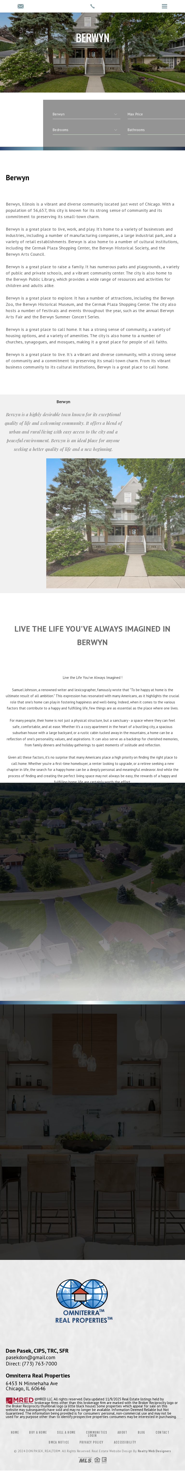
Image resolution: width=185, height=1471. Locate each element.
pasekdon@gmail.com (30, 1357)
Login (92, 1436)
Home (15, 1432)
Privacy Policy (91, 1442)
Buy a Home (38, 1432)
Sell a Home (66, 1432)
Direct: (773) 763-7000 (31, 1363)
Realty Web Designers (154, 1451)
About (122, 1432)
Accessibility (125, 1442)
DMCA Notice (59, 1442)
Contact (162, 1432)
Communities (96, 1432)
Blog (141, 1432)
